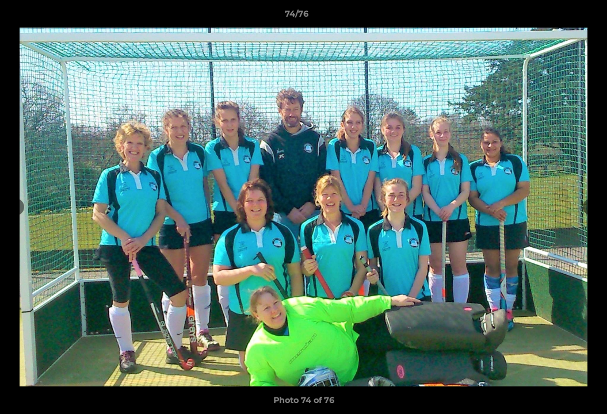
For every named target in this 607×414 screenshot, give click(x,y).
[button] (559, 17)
